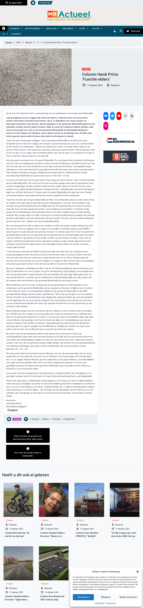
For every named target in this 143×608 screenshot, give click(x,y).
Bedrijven (51, 28)
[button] (137, 571)
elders (46, 419)
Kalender (16, 34)
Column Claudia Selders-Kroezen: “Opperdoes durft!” (17, 583)
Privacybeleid (111, 603)
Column (86, 69)
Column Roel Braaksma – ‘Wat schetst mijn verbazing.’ (53, 583)
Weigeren (105, 597)
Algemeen (14, 28)
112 (3, 34)
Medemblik (68, 28)
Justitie (95, 28)
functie (56, 419)
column (35, 419)
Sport (82, 28)
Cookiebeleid (99, 603)
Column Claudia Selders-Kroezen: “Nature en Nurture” (52, 519)
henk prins (69, 419)
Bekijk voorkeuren (128, 597)
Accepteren (83, 597)
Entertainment (32, 28)
